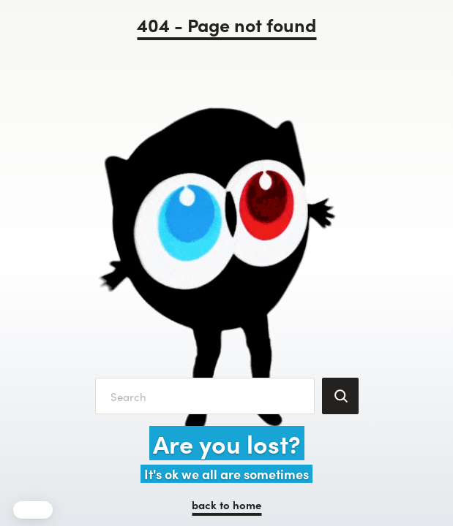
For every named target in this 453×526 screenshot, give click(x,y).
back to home (226, 504)
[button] (33, 510)
